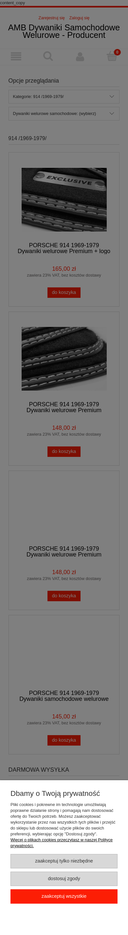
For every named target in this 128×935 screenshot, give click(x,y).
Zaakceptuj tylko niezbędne (64, 860)
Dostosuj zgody (64, 878)
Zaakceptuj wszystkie (64, 896)
